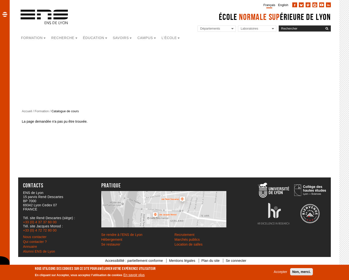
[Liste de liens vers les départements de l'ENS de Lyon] (217, 29)
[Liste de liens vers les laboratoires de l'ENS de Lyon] (257, 29)
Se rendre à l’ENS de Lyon (122, 235)
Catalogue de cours (65, 111)
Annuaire (30, 246)
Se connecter (236, 261)
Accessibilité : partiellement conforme (134, 261)
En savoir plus (134, 275)
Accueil (27, 111)
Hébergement (111, 239)
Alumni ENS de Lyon (39, 251)
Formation (42, 111)
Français (269, 5)
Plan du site (210, 261)
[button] (5, 14)
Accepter (280, 272)
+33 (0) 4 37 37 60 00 (39, 222)
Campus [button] (145, 38)
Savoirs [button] (121, 38)
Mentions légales (182, 261)
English (283, 5)
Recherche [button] (62, 38)
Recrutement (184, 235)
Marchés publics (187, 239)
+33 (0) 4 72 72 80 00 (39, 230)
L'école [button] (169, 38)
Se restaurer (110, 244)
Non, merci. (301, 272)
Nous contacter (35, 237)
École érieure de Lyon (275, 17)
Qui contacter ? (35, 242)
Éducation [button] (93, 38)
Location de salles (188, 244)
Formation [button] (32, 38)
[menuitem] (268, 4)
